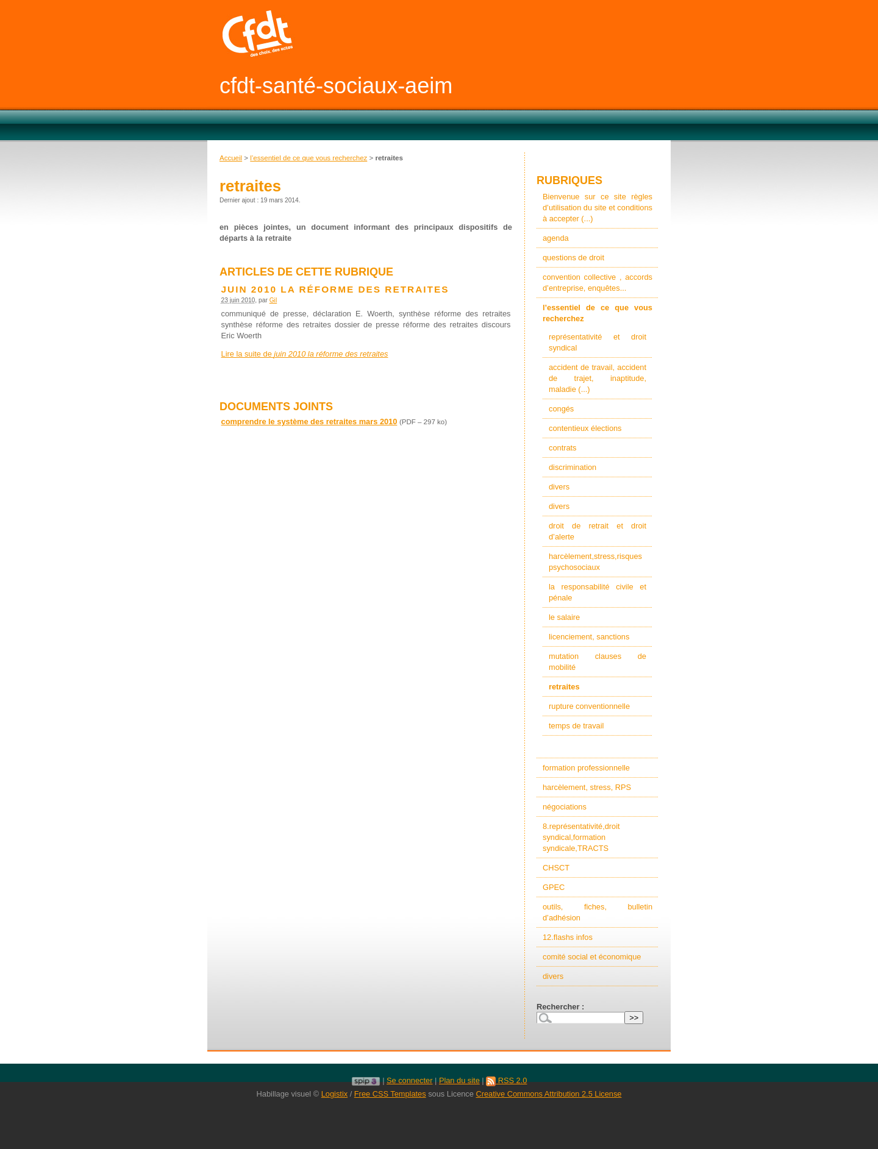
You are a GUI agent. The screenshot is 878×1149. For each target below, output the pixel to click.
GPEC (554, 887)
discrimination (572, 467)
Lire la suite (304, 353)
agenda (556, 238)
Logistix (334, 1093)
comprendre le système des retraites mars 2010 (309, 421)
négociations (565, 806)
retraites (564, 686)
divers (559, 486)
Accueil (231, 158)
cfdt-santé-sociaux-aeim (336, 85)
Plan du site (459, 1080)
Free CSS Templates (390, 1093)
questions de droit (573, 257)
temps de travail (576, 725)
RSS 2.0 (506, 1080)
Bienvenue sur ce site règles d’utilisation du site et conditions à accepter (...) (597, 207)
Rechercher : (560, 1006)
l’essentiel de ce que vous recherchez (308, 158)
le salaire (564, 617)
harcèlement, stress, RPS (587, 787)
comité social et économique (592, 956)
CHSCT (556, 867)
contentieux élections (585, 428)
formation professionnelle (586, 767)
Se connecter (409, 1080)
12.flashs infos (568, 937)
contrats (563, 447)
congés (561, 408)
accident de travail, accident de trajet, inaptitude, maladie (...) (597, 378)
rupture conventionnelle (589, 706)
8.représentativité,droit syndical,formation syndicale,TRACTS (581, 837)
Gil (273, 300)
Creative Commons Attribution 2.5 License (548, 1093)
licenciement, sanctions (589, 636)
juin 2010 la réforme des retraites (335, 289)
